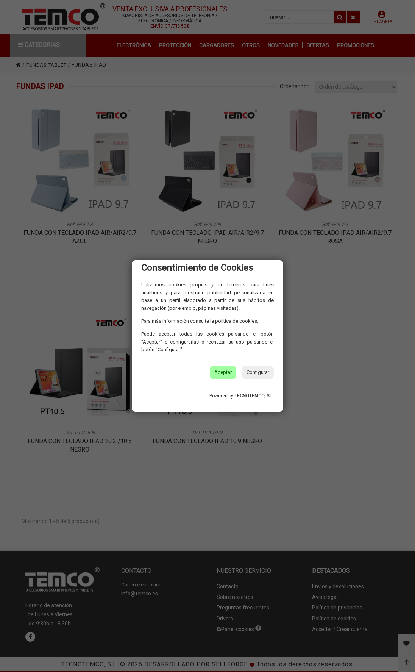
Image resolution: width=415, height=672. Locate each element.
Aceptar (223, 372)
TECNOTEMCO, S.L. (254, 396)
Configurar (258, 372)
